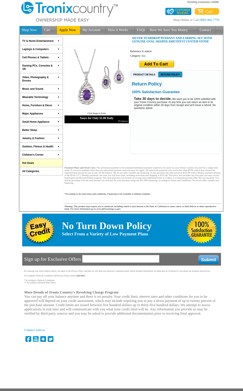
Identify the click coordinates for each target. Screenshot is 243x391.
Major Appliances (40, 113)
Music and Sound (40, 88)
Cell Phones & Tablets (40, 57)
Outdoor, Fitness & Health (40, 146)
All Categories (30, 171)
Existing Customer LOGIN (203, 2)
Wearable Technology (40, 97)
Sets (144, 55)
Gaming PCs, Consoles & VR (40, 67)
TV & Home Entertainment (40, 40)
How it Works (118, 30)
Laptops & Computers (40, 49)
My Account (91, 30)
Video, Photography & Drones (40, 79)
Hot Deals (28, 163)
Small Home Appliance (40, 121)
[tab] (144, 74)
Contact (205, 30)
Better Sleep (40, 130)
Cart (208, 11)
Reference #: (137, 51)
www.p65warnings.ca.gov (108, 209)
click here (80, 275)
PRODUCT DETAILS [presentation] (144, 74)
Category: (136, 55)
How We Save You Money (169, 30)
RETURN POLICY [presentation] (170, 74)
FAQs (141, 30)
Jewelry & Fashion (40, 138)
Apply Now (67, 30)
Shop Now (29, 30)
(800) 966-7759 (209, 20)
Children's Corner (40, 154)
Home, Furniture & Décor (40, 105)
